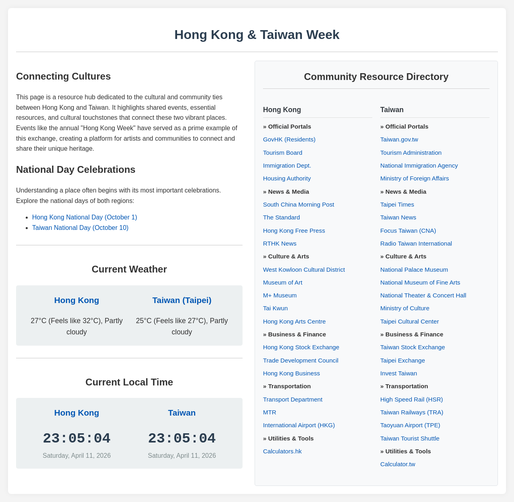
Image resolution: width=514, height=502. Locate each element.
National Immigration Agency (419, 165)
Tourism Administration (411, 152)
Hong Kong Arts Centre (294, 321)
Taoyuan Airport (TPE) (410, 425)
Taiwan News (398, 217)
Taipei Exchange (402, 360)
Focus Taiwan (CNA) (408, 230)
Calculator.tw (397, 464)
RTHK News (279, 243)
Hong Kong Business (291, 373)
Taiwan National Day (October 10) (80, 227)
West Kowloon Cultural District (304, 269)
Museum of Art (282, 282)
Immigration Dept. (287, 165)
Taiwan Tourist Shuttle (409, 438)
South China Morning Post (298, 204)
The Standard (281, 217)
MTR (269, 412)
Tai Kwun (275, 308)
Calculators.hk (282, 451)
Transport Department (292, 399)
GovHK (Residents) (289, 139)
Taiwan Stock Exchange (412, 347)
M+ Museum (280, 295)
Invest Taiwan (398, 373)
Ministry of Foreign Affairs (414, 178)
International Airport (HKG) (299, 425)
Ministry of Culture (404, 308)
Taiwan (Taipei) (181, 300)
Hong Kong (76, 300)
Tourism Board (282, 152)
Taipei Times (397, 204)
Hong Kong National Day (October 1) (84, 217)
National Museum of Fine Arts (420, 282)
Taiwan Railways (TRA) (411, 412)
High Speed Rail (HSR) (411, 399)
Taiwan (182, 412)
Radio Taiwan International (416, 243)
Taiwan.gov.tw (399, 139)
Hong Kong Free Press (294, 230)
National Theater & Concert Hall (423, 295)
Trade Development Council (301, 360)
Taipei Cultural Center (409, 321)
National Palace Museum (414, 269)
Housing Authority (287, 178)
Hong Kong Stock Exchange (301, 347)
